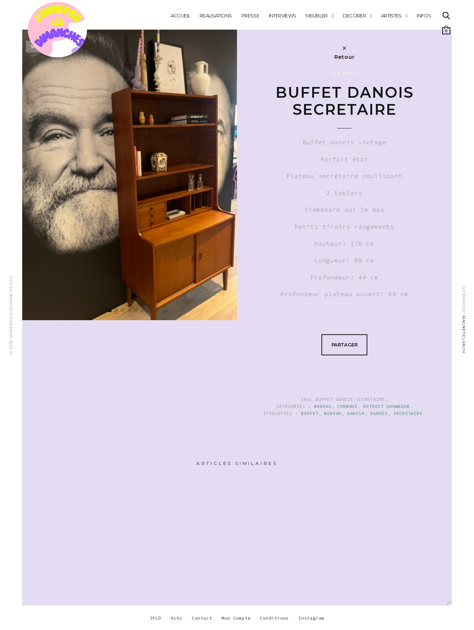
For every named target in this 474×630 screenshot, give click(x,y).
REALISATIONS (216, 16)
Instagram (311, 618)
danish (356, 413)
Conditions (274, 618)
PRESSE (250, 16)
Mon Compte (235, 618)
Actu (176, 618)
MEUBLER (316, 16)
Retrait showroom (386, 406)
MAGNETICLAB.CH (463, 334)
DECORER (354, 16)
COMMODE (347, 406)
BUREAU (322, 406)
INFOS (424, 16)
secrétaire (408, 413)
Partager (344, 345)
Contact (202, 618)
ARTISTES (391, 16)
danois (379, 413)
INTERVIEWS (282, 16)
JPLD (155, 618)
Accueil (180, 16)
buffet (309, 413)
